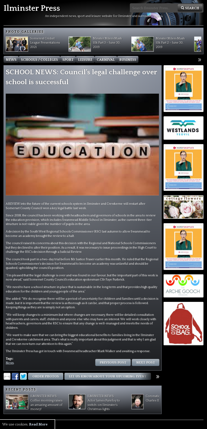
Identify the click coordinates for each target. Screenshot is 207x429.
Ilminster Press (32, 8)
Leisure (85, 60)
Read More (38, 424)
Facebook (15, 376)
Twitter (23, 376)
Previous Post (113, 362)
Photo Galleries (25, 32)
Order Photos (45, 376)
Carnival (106, 60)
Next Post (145, 362)
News (11, 60)
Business (127, 60)
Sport (68, 60)
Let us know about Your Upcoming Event (108, 376)
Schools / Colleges (39, 60)
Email (7, 376)
